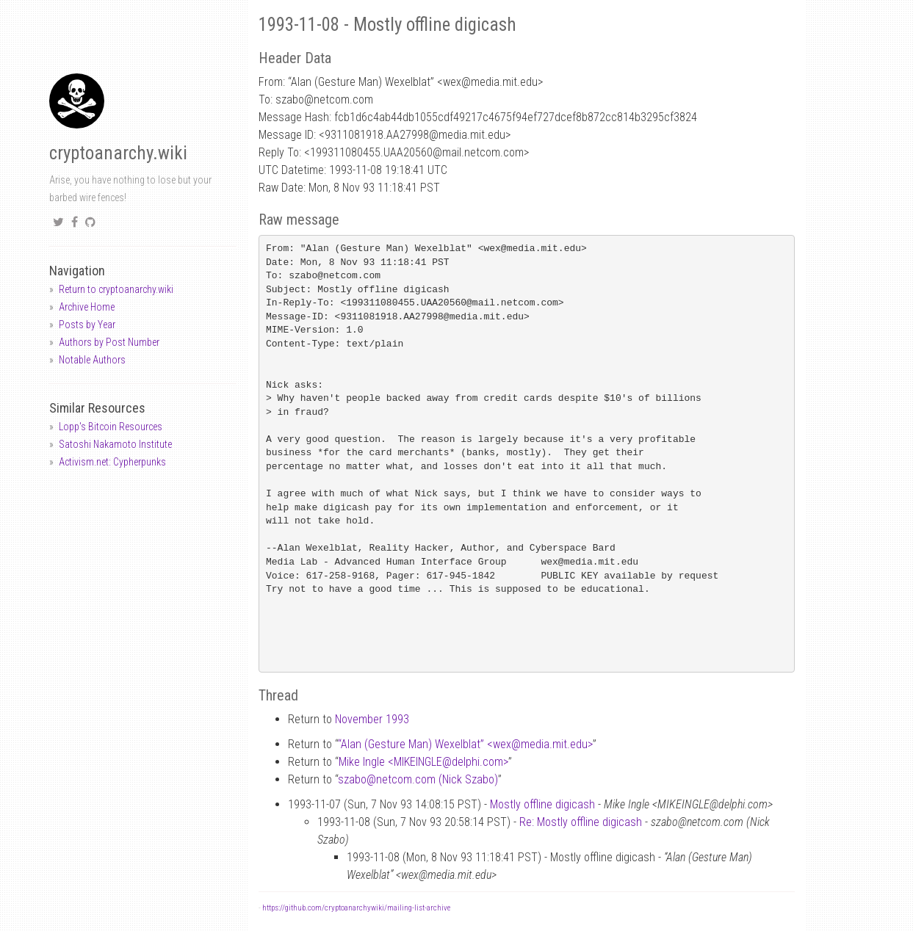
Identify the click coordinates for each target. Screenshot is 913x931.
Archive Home (87, 307)
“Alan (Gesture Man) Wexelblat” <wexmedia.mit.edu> (465, 744)
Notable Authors (92, 360)
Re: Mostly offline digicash (580, 822)
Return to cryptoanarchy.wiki (116, 289)
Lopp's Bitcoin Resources (110, 426)
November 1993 (372, 719)
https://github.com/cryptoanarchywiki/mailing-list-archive (356, 908)
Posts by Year (87, 324)
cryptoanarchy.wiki (118, 153)
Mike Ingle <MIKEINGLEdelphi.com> (423, 762)
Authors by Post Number (109, 342)
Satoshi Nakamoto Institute (115, 444)
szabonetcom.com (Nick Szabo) (418, 779)
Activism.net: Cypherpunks (112, 462)
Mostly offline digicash (542, 804)
